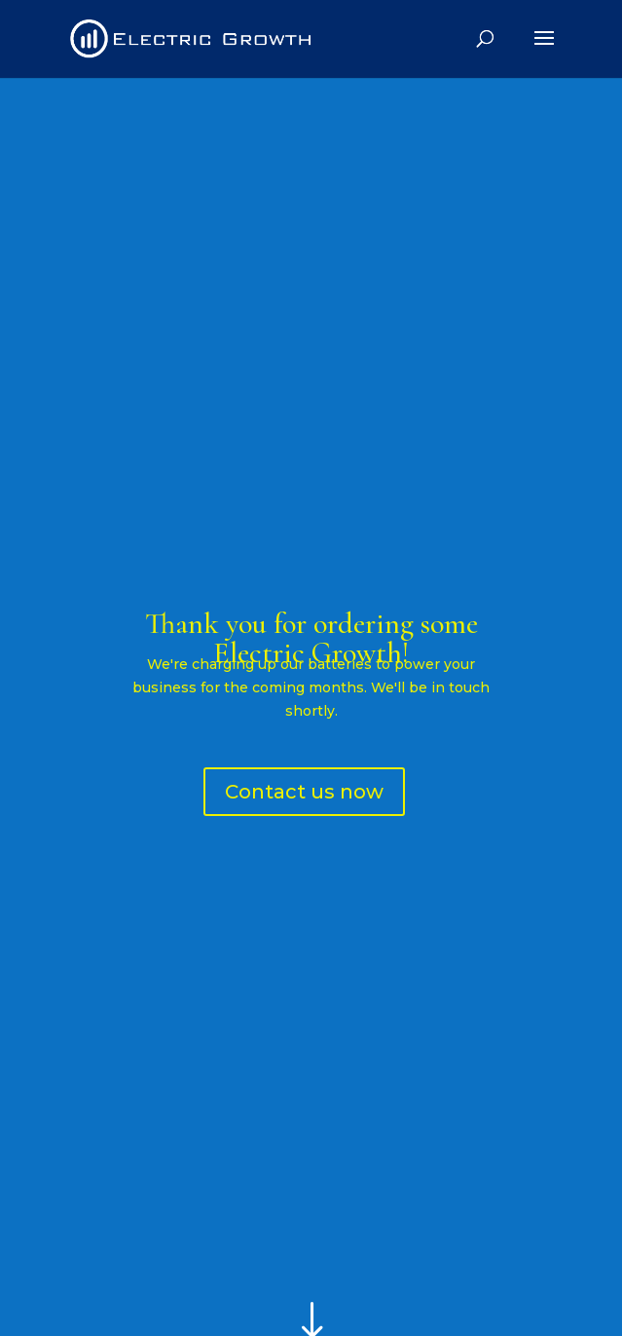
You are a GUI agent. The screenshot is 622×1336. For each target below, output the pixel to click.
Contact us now (304, 791)
